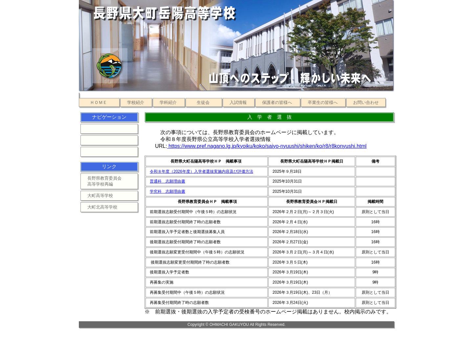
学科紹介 (168, 102)
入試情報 (238, 102)
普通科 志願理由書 (167, 181)
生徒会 (203, 102)
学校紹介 (135, 102)
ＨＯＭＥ (98, 102)
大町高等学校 (100, 195)
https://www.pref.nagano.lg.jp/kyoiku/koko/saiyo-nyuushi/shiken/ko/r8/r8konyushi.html (266, 146)
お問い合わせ (366, 102)
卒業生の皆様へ (323, 102)
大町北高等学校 (102, 207)
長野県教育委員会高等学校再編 (104, 181)
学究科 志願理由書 (167, 191)
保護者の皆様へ (277, 102)
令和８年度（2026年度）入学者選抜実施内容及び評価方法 (201, 171)
